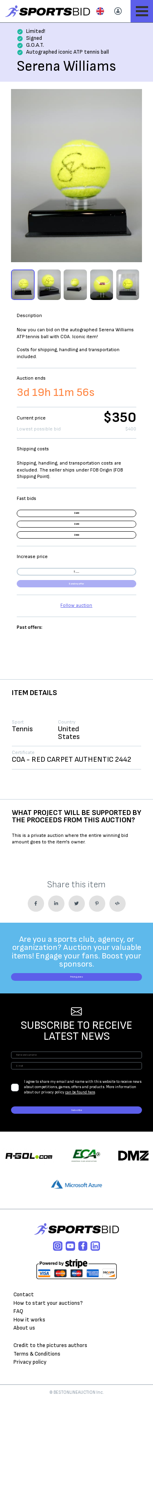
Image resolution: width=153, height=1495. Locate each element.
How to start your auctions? (48, 1397)
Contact (23, 1389)
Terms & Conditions (36, 1448)
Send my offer (77, 634)
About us (24, 1422)
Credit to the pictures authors (50, 1439)
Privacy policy (30, 1456)
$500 (76, 559)
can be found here (80, 1177)
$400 (76, 518)
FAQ (18, 1405)
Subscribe (77, 1199)
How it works (29, 1413)
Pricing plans (77, 1037)
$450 (76, 538)
